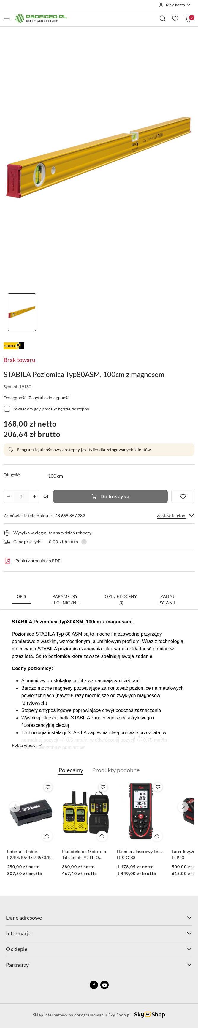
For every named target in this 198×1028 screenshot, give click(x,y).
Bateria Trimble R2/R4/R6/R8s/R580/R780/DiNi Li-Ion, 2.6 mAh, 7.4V (86, 854)
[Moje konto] (175, 5)
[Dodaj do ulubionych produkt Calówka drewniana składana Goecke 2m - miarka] (48, 787)
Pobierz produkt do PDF (32, 560)
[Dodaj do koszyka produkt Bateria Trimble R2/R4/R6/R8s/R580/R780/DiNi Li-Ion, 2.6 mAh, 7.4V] (102, 836)
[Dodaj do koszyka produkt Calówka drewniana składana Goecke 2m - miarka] (47, 836)
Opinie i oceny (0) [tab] (121, 599)
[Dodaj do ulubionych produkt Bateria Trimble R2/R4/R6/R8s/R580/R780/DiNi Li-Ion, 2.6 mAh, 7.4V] (103, 787)
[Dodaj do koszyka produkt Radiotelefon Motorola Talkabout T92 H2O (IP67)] (157, 836)
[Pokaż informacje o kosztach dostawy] (84, 542)
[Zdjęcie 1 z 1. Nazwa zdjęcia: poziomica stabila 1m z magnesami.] (22, 312)
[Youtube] (104, 985)
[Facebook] (94, 985)
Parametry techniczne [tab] (65, 599)
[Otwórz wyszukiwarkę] (162, 18)
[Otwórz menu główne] (7, 18)
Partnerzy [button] (99, 964)
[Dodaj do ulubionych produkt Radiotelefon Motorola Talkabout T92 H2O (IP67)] (157, 787)
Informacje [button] (99, 933)
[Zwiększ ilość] (34, 496)
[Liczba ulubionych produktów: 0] (175, 18)
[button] (71, 773)
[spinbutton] (21, 496)
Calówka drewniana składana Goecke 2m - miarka (28, 854)
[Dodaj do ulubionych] (182, 496)
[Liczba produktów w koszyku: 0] (187, 18)
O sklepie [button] (99, 949)
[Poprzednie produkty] (14, 807)
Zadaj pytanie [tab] (167, 599)
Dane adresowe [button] (99, 917)
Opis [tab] (21, 596)
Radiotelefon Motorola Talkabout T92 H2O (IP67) (139, 854)
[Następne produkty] (183, 807)
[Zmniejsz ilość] (8, 496)
